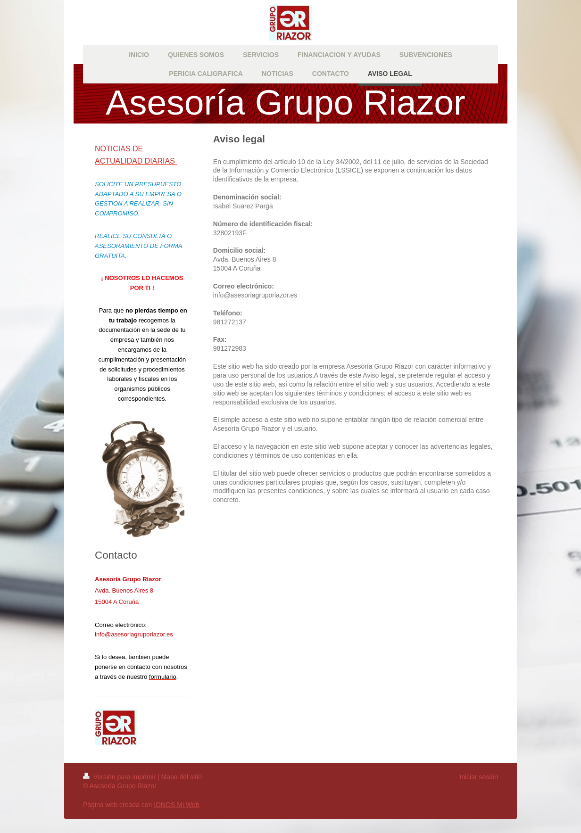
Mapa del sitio (181, 777)
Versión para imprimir (120, 777)
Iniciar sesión (478, 777)
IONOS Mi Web (176, 804)
